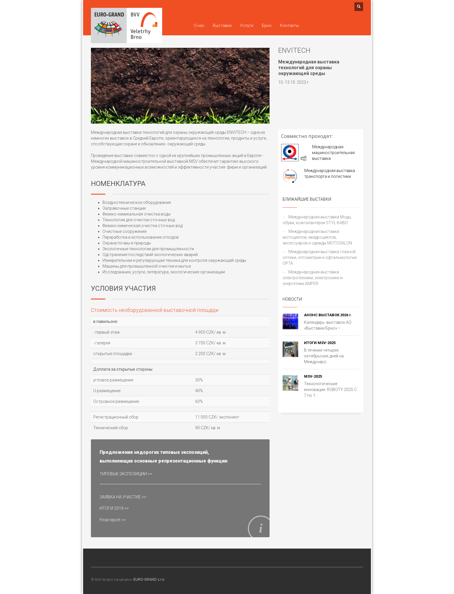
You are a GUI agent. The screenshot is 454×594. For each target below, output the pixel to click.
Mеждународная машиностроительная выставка (333, 153)
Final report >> (113, 520)
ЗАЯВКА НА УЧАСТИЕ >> (123, 497)
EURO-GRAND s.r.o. (149, 579)
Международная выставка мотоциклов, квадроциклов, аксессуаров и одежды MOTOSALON (317, 237)
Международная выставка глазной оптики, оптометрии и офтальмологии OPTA (320, 257)
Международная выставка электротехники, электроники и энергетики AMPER (313, 278)
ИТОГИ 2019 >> (114, 508)
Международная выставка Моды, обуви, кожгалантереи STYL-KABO (317, 220)
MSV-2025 (313, 376)
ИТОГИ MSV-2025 (320, 343)
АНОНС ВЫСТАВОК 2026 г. (328, 315)
